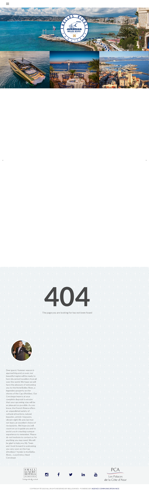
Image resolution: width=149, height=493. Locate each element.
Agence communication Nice (105, 488)
